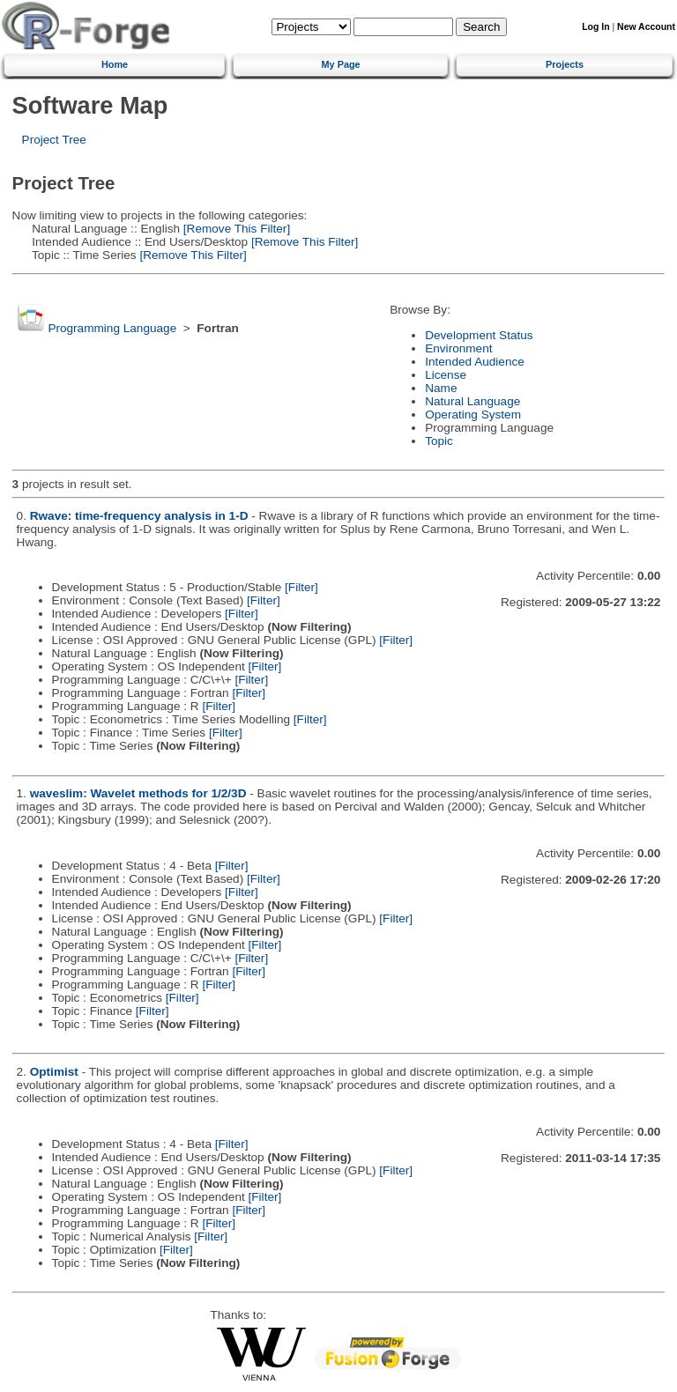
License (445, 374)
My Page (341, 64)
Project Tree (54, 139)
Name (441, 388)
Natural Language (472, 401)
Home (114, 64)
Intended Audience (474, 361)
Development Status (478, 335)
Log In (595, 27)
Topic (439, 441)
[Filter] (301, 587)
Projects (565, 64)
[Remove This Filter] (235, 228)
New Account (646, 27)
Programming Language (112, 328)
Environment (458, 348)
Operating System (473, 414)
